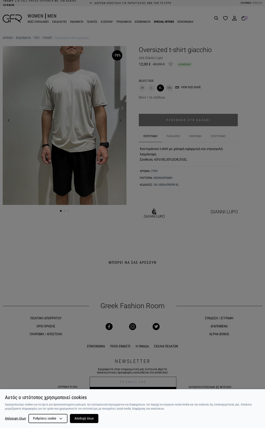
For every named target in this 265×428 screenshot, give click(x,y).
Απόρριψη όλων (15, 418)
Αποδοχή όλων (84, 418)
